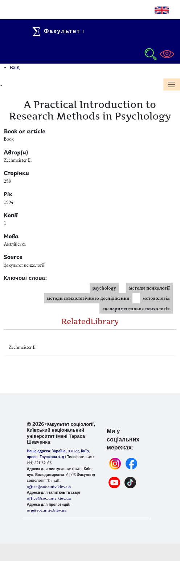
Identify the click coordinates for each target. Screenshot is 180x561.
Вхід (15, 67)
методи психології (149, 287)
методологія (156, 298)
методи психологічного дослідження (88, 298)
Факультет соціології (75, 31)
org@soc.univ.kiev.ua (46, 510)
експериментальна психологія (135, 308)
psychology (104, 287)
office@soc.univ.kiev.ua (49, 498)
